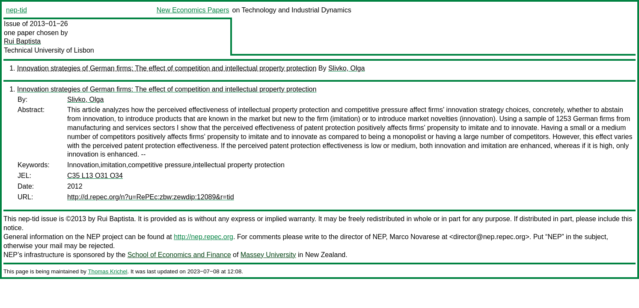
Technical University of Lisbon (49, 50)
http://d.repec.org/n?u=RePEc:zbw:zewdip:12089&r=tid (150, 197)
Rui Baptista (22, 41)
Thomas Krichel (107, 271)
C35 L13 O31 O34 (95, 175)
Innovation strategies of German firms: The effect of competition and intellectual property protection (166, 68)
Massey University (268, 254)
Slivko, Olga (346, 68)
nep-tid (16, 10)
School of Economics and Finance (179, 254)
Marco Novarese (414, 236)
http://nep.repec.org (203, 236)
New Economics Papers (193, 10)
